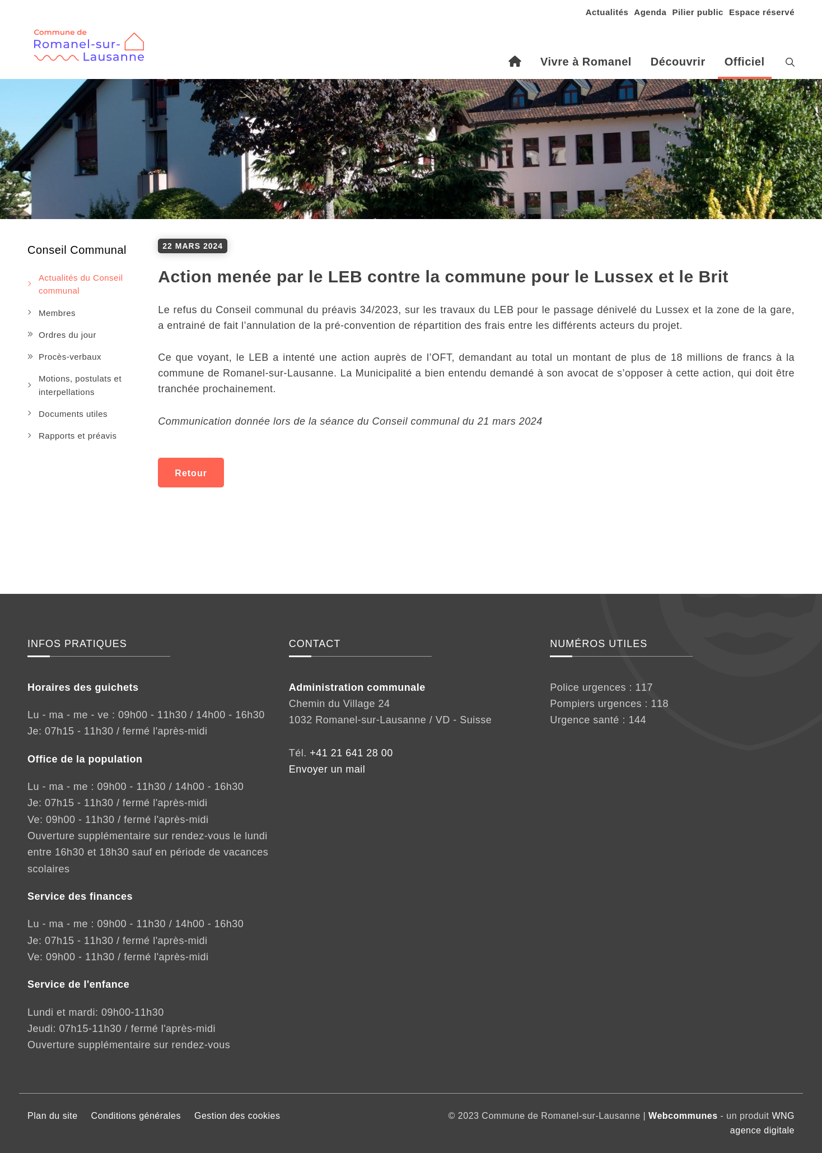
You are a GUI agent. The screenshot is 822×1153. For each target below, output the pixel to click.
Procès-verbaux (70, 356)
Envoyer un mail (327, 769)
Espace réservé (762, 12)
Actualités (607, 12)
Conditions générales (136, 1116)
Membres (57, 313)
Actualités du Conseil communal (81, 284)
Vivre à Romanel (586, 61)
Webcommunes (682, 1116)
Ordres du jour (67, 335)
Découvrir (678, 61)
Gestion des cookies (237, 1116)
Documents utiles (73, 414)
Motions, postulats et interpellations (80, 385)
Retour (191, 473)
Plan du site (52, 1116)
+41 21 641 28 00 (351, 753)
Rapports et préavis (78, 435)
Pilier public (697, 12)
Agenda (650, 12)
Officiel (745, 61)
